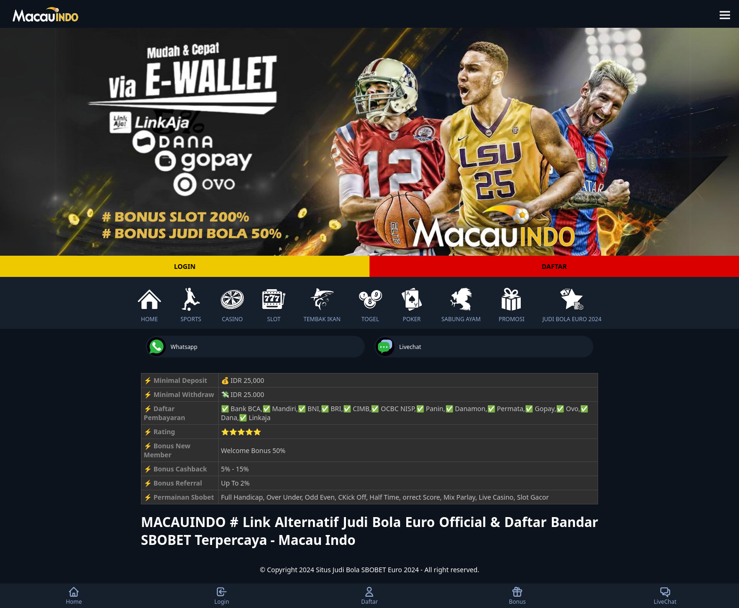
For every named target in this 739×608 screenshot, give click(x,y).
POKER (412, 305)
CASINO (232, 305)
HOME (149, 305)
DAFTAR (554, 266)
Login (221, 596)
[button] (727, 14)
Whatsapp (172, 346)
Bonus (517, 596)
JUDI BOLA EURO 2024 (571, 305)
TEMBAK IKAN (322, 305)
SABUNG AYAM (461, 305)
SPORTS (191, 305)
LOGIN (185, 266)
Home (74, 596)
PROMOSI (512, 305)
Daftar (369, 596)
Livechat (398, 346)
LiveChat (665, 596)
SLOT (274, 305)
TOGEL (370, 305)
